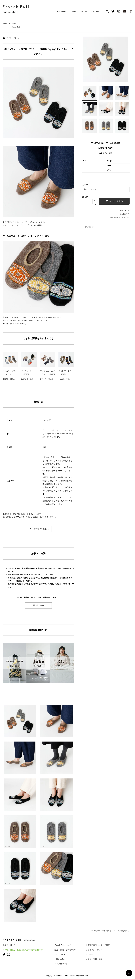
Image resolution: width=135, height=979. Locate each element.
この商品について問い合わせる (103, 931)
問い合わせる (38, 605)
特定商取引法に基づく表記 (120, 217)
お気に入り (90, 227)
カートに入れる (114, 201)
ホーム (5, 23)
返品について (125, 214)
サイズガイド (125, 211)
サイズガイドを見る (38, 529)
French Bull (16, 27)
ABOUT (84, 11)
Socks (14, 23)
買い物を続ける (125, 931)
